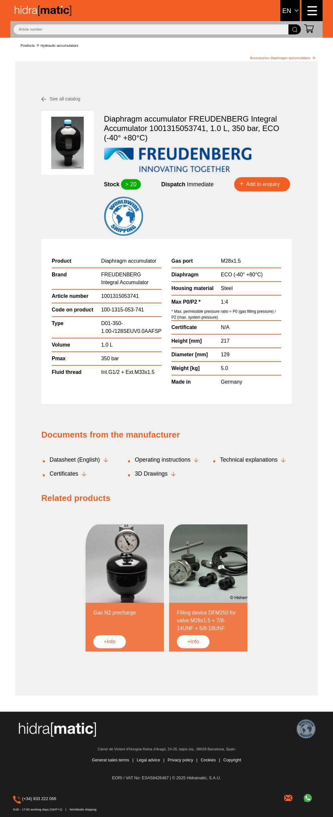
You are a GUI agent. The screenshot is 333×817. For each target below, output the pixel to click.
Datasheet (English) (75, 459)
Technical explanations (249, 459)
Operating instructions (163, 459)
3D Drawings (151, 473)
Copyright (232, 760)
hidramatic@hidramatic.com (289, 797)
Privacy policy (180, 760)
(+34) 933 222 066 (22, 798)
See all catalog (65, 98)
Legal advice (148, 760)
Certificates (64, 473)
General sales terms (110, 760)
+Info (109, 641)
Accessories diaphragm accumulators (280, 58)
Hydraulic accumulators (59, 45)
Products (27, 45)
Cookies (208, 760)
